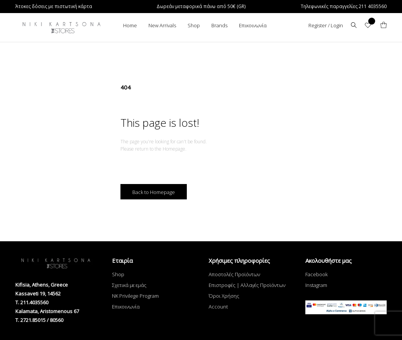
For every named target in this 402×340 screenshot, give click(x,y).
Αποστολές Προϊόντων (234, 274)
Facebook (316, 274)
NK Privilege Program (135, 295)
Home (130, 25)
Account (218, 306)
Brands (219, 25)
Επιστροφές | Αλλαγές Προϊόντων (247, 285)
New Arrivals (162, 25)
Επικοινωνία (253, 25)
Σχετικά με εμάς (129, 285)
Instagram (316, 285)
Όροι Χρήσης (224, 295)
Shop (194, 25)
